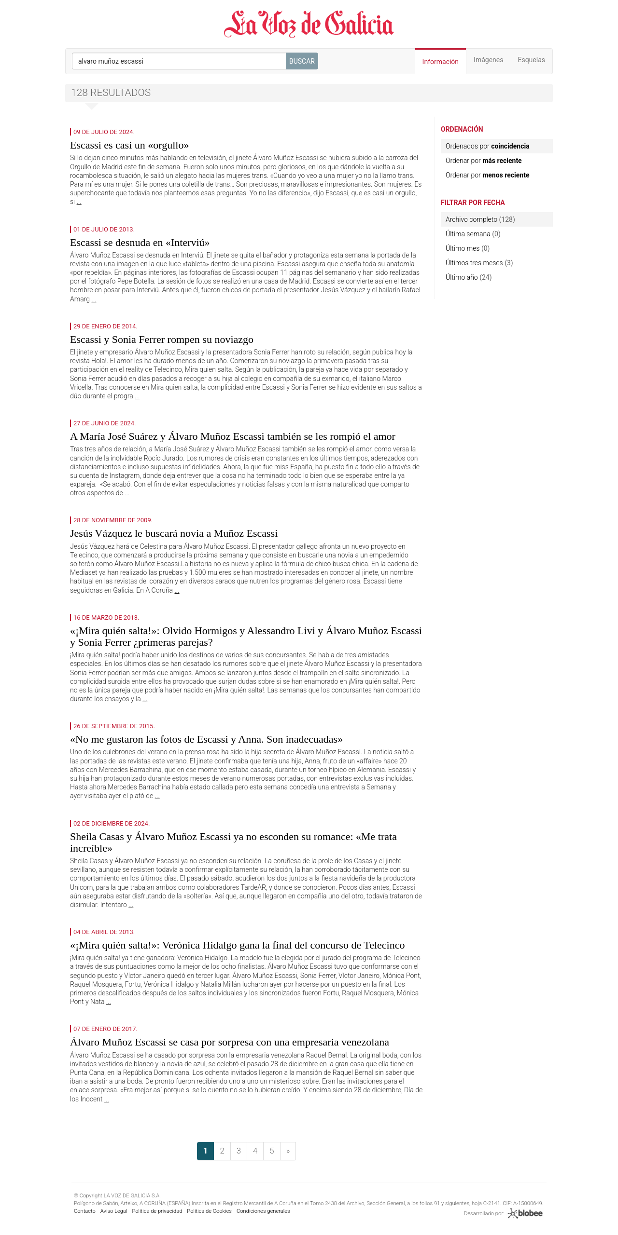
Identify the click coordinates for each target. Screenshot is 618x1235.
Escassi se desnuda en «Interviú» (140, 242)
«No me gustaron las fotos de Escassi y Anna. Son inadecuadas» (206, 739)
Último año (462, 277)
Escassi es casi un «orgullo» (129, 145)
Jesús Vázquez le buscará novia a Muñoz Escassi (174, 533)
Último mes (462, 248)
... (79, 201)
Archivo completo (471, 219)
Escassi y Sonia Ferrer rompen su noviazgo (161, 339)
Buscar (302, 61)
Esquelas (531, 60)
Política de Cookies (209, 1211)
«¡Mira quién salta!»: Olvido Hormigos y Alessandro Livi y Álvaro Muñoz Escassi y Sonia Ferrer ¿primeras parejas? (246, 636)
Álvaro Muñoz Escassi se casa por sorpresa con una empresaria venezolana (229, 1042)
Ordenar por (484, 160)
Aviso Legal (113, 1211)
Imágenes (488, 60)
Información (440, 62)
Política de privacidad (157, 1211)
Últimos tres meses (474, 263)
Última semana (468, 234)
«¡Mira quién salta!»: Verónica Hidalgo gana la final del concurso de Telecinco (237, 945)
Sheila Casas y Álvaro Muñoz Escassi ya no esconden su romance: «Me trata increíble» (233, 842)
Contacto (85, 1211)
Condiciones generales (263, 1211)
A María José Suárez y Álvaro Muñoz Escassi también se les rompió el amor (232, 436)
